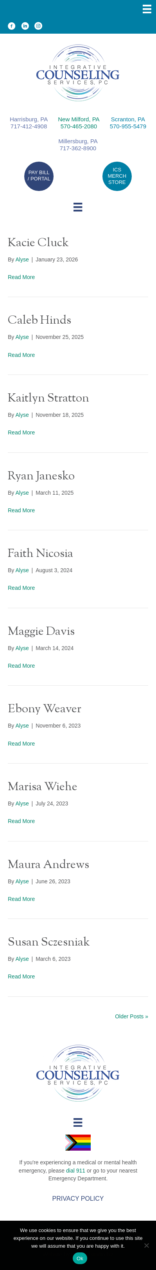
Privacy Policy (78, 1198)
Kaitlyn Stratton (48, 398)
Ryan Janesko (41, 476)
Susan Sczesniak (49, 942)
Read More (21, 277)
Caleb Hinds (39, 320)
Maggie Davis (41, 631)
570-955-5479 (128, 126)
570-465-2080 (79, 126)
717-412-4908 (29, 126)
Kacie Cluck (38, 243)
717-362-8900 (78, 148)
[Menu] (147, 9)
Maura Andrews (48, 865)
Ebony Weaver (44, 709)
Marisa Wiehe (42, 787)
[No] (146, 1245)
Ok (80, 1258)
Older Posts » (131, 1016)
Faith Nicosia (40, 554)
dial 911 (75, 1170)
